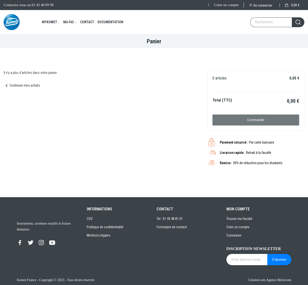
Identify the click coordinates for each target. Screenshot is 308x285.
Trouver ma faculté (239, 219)
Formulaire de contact (172, 227)
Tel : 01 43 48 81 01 (170, 219)
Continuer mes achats (22, 85)
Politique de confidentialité (105, 227)
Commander (255, 120)
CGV (90, 219)
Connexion (233, 235)
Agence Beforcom (278, 280)
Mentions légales (99, 235)
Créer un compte (226, 5)
